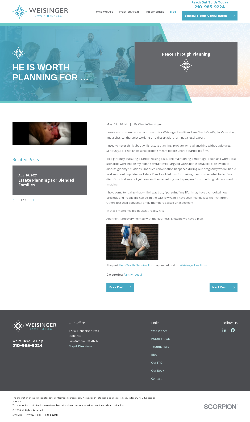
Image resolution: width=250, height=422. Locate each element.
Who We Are (159, 331)
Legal (138, 274)
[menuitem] (17, 415)
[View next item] (31, 200)
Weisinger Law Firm (193, 265)
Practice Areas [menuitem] (129, 12)
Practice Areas (160, 339)
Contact (156, 378)
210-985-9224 (210, 7)
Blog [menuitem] (173, 12)
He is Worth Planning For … (137, 265)
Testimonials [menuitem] (154, 12)
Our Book (157, 371)
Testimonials (160, 347)
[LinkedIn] (224, 330)
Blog (154, 355)
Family (128, 274)
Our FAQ (156, 363)
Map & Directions (80, 346)
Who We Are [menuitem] (104, 12)
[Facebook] (233, 330)
